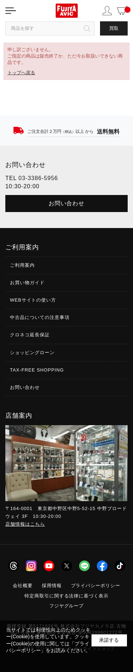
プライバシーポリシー (96, 585)
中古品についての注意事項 (40, 317)
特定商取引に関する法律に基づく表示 (66, 595)
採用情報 (52, 585)
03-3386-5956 (38, 178)
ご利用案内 (22, 265)
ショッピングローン (32, 352)
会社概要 (23, 585)
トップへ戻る (21, 72)
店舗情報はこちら (25, 524)
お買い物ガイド (27, 282)
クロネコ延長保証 (30, 334)
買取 (113, 28)
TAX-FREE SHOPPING (37, 370)
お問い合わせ (67, 203)
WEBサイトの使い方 (33, 300)
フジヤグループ (66, 605)
